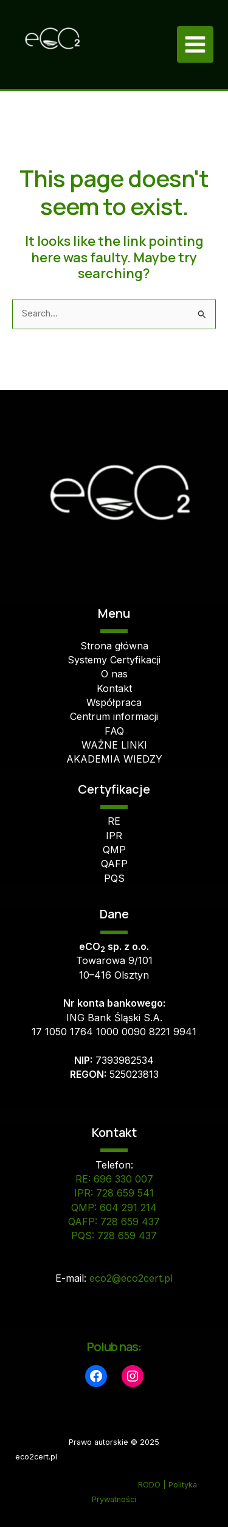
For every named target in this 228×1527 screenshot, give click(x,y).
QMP (114, 850)
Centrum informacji (114, 716)
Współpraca (114, 702)
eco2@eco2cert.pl (131, 1278)
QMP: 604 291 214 (114, 1207)
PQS (114, 878)
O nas (114, 674)
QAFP (114, 864)
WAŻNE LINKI (114, 745)
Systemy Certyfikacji (114, 660)
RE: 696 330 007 (114, 1179)
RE (114, 821)
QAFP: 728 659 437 (114, 1221)
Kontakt (114, 688)
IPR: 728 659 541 (114, 1193)
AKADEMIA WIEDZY (114, 759)
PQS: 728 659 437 (114, 1235)
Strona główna (114, 646)
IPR (114, 836)
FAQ (114, 731)
